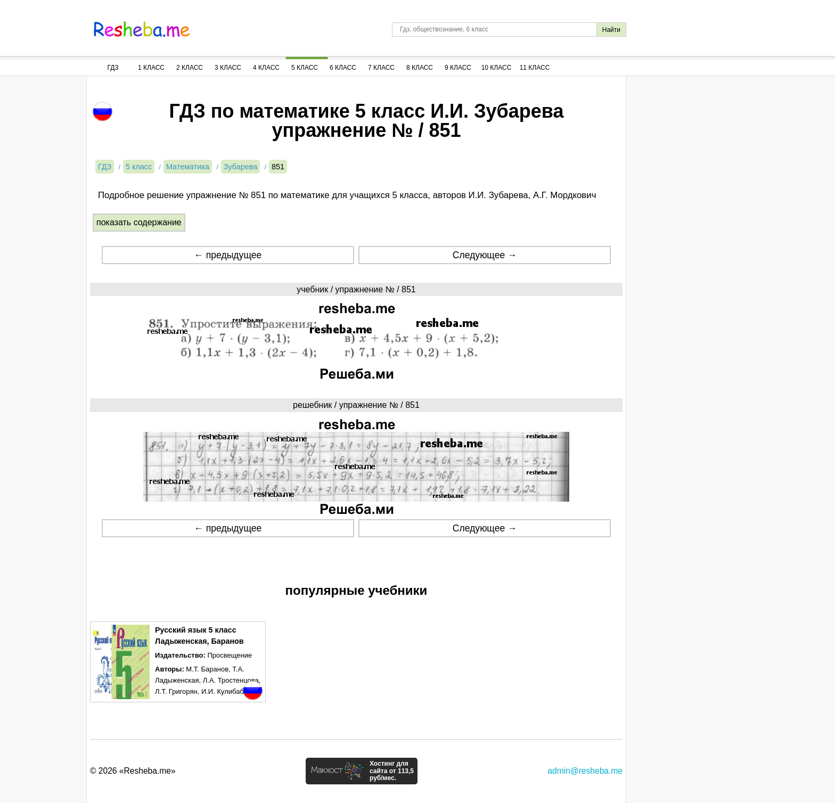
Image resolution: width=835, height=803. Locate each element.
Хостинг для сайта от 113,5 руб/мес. (392, 771)
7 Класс (381, 67)
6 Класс (343, 67)
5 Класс (304, 67)
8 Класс (419, 67)
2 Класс (189, 67)
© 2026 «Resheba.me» (133, 770)
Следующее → (485, 255)
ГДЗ (112, 67)
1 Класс (151, 67)
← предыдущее (227, 255)
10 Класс (496, 67)
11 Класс (535, 67)
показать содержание (139, 222)
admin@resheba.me (585, 770)
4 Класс (266, 67)
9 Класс (458, 67)
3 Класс (228, 67)
